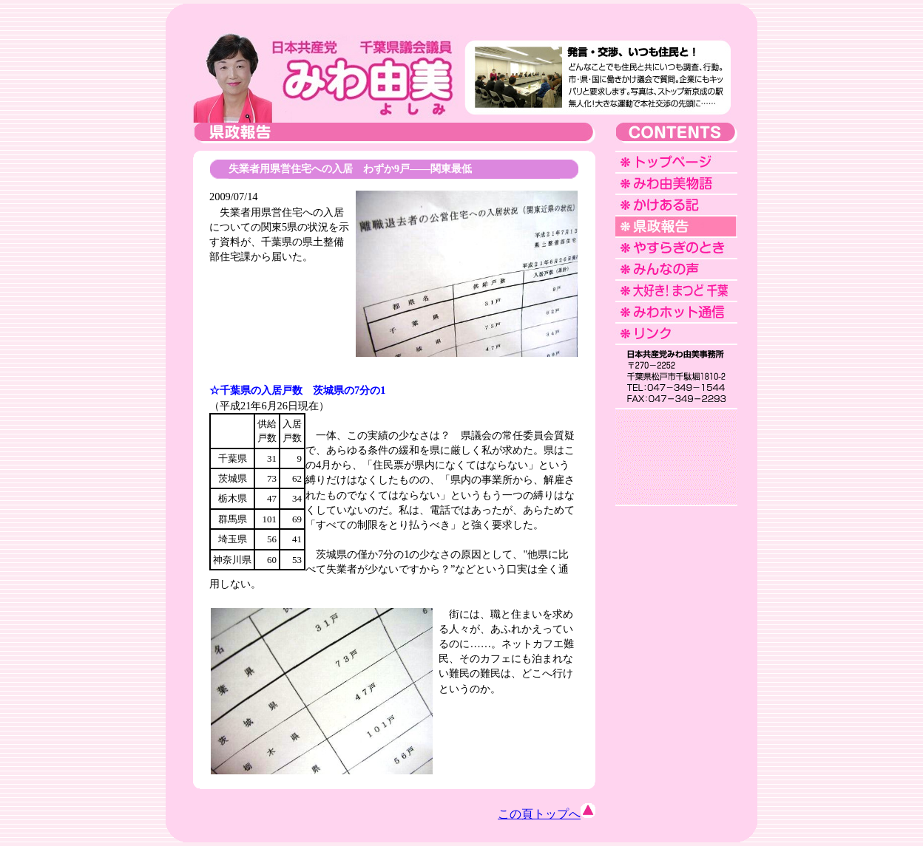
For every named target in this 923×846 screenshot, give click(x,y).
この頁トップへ (546, 814)
